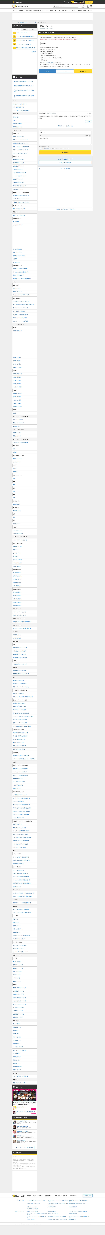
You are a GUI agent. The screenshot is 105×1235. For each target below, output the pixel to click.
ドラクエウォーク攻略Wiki (32, 1208)
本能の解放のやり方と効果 (19, 651)
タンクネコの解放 (17, 559)
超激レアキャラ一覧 (18, 968)
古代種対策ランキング (18, 182)
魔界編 (14, 413)
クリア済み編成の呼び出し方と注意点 (22, 726)
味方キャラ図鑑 (17, 961)
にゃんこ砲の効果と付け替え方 (20, 873)
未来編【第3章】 (17, 383)
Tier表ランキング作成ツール (20, 104)
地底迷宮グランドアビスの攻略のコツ (22, 621)
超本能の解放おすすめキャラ (20, 657)
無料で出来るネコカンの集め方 (20, 768)
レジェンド (67, 10)
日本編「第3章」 (17, 364)
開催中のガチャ (37, 10)
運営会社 (65, 1195)
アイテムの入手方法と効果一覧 (20, 1076)
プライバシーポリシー (38, 1195)
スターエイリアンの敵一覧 (19, 1050)
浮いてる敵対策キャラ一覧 (19, 997)
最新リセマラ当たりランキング (20, 140)
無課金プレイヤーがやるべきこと (21, 687)
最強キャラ (21, 10)
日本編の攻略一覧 (17, 330)
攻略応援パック (17, 932)
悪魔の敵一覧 (16, 1060)
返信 (89, 121)
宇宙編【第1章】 (17, 396)
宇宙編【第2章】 (17, 400)
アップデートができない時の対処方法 (22, 837)
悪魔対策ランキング (18, 179)
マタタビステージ (17, 530)
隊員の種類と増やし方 (18, 863)
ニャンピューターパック (19, 938)
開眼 (14, 491)
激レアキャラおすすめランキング (21, 146)
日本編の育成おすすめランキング (21, 195)
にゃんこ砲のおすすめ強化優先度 (21, 876)
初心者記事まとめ (87, 10)
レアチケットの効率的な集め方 (20, 314)
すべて (64, 71)
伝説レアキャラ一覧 (18, 964)
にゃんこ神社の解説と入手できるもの (22, 860)
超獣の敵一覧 (16, 1063)
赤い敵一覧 (15, 1030)
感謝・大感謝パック (18, 929)
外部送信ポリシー (49, 1195)
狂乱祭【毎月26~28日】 (19, 275)
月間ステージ (16, 523)
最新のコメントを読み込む (65, 126)
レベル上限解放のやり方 (19, 739)
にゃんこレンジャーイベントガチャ (21, 294)
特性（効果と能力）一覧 (19, 1082)
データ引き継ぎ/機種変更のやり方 (21, 831)
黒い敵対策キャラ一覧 (18, 994)
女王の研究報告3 (17, 579)
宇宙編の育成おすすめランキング (21, 202)
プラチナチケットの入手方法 (20, 317)
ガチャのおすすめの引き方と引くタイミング (23, 304)
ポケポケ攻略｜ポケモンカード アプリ (77, 1203)
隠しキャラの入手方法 (18, 742)
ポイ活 (66, 2)
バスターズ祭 (16, 288)
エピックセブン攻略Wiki (53, 1213)
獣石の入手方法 (17, 788)
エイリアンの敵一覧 (18, 1046)
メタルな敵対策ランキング (19, 172)
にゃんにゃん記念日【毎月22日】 (21, 272)
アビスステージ (17, 462)
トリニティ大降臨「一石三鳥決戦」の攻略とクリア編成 (26, 36)
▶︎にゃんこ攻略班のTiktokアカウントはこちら (24, 91)
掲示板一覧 (15, 117)
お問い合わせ (58, 1195)
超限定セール (16, 925)
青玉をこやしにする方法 (19, 749)
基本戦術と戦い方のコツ (19, 703)
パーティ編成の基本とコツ (19, 706)
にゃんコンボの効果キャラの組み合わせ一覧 (23, 893)
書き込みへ (83, 71)
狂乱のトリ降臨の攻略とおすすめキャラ (25, 47)
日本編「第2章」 (17, 360)
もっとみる (33, 51)
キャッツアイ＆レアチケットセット (21, 935)
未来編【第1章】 (17, 377)
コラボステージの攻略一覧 (19, 612)
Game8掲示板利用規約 (48, 62)
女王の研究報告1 (17, 572)
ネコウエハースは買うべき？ (20, 945)
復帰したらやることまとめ (19, 827)
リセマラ (15, 10)
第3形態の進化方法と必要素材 (20, 736)
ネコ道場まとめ (17, 634)
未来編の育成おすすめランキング (21, 199)
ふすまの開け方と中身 (18, 817)
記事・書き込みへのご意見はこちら (65, 209)
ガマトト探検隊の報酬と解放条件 (21, 857)
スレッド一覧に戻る (65, 168)
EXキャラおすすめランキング (20, 153)
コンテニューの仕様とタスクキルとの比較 (23, 716)
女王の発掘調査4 (17, 602)
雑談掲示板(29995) (17, 123)
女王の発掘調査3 (17, 599)
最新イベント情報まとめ (19, 215)
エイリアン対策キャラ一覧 (19, 1004)
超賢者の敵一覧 (17, 1070)
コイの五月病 (16, 262)
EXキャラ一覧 (16, 978)
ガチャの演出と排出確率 (19, 311)
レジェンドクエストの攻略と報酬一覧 (22, 628)
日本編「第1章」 (17, 357)
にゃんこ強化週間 (17, 249)
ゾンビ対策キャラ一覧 (18, 1007)
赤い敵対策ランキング (18, 166)
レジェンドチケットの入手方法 (20, 321)
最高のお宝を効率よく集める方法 (21, 755)
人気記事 (17, 29)
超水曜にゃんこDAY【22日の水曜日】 (22, 278)
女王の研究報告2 (17, 576)
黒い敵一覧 (15, 1033)
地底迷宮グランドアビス (19, 255)
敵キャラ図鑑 (16, 1023)
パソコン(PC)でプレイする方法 (20, 844)
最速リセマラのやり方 (18, 693)
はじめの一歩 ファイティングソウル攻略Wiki (57, 1219)
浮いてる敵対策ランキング (19, 185)
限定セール (15, 922)
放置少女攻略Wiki (73, 1213)
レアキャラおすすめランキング (20, 149)
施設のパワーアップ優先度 (19, 745)
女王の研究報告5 (17, 585)
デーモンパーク (17, 553)
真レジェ (74, 10)
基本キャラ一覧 (17, 981)
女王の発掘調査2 (17, 595)
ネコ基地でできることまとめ (20, 794)
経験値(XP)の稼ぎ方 (18, 778)
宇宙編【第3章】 (17, 403)
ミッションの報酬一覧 (18, 801)
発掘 (14, 497)
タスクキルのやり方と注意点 (20, 719)
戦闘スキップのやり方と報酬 (20, 723)
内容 (40, 136)
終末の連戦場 (16, 504)
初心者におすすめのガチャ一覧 (20, 308)
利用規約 (29, 1195)
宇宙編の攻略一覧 (17, 393)
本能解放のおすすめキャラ (19, 654)
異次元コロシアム (17, 252)
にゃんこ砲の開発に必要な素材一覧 (21, 880)
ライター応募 (88, 1195)
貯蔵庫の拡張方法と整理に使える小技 (22, 808)
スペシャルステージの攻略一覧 (20, 442)
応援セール (15, 919)
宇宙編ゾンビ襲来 (17, 406)
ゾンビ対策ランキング (18, 189)
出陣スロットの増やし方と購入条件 (21, 811)
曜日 (14, 484)
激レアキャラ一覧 (17, 971)
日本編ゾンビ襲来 (17, 367)
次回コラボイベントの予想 (19, 615)
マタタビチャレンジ (18, 533)
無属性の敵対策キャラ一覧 (19, 987)
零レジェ (80, 10)
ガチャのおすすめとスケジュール (21, 301)
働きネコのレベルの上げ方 (19, 709)
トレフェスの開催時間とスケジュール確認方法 (24, 759)
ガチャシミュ (45, 10)
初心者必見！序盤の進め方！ (20, 683)
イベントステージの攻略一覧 (20, 540)
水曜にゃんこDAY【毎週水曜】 (20, 268)
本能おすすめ (53, 10)
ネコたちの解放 (17, 566)
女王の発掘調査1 (17, 592)
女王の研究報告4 (17, 582)
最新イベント (29, 10)
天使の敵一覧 (16, 1043)
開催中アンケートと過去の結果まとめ (22, 902)
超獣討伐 (15, 471)
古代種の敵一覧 (17, 1056)
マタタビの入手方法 (18, 785)
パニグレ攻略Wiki (30, 1219)
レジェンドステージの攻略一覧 (23, 44)
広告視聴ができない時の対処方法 (21, 840)
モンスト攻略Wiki (73, 1206)
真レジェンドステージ (18, 423)
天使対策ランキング (18, 169)
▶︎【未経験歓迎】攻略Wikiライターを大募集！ (24, 96)
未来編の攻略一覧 (17, 373)
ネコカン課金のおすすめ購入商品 (21, 909)
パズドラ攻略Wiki (52, 1206)
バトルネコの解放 (17, 563)
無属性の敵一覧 (17, 1027)
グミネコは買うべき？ (18, 948)
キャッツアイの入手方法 (19, 781)
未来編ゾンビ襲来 (17, 387)
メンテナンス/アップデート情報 (20, 834)
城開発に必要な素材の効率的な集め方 (22, 883)
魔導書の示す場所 (17, 546)
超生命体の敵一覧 (17, 1066)
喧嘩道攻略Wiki (72, 1219)
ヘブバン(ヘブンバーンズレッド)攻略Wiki (78, 1211)
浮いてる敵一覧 (17, 1037)
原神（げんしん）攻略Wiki (32, 1211)
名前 (40, 130)
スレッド (33, 29)
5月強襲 (15, 259)
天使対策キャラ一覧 (18, 1010)
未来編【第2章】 (17, 380)
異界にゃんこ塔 (17, 436)
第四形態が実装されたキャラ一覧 (21, 673)
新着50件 (48, 71)
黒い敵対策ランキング (18, 162)
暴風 (14, 478)
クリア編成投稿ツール (18, 107)
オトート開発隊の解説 (18, 870)
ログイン (89, 2)
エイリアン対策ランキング (19, 176)
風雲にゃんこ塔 (17, 432)
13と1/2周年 (16, 221)
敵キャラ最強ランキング (19, 208)
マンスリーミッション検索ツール (21, 110)
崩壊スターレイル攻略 (31, 1206)
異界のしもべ (16, 549)
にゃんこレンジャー (18, 225)
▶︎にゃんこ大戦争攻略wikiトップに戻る (23, 81)
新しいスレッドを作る (65, 162)
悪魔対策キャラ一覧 (18, 1017)
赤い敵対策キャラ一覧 (18, 991)
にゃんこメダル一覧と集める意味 (21, 814)
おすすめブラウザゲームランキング (25, 1147)
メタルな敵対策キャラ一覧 (19, 1001)
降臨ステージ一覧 (17, 458)
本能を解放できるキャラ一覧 (20, 647)
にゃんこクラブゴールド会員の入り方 (22, 912)
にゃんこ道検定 (17, 638)
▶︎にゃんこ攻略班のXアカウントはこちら (24, 85)
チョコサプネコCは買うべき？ (20, 952)
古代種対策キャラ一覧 (18, 1014)
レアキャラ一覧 (17, 974)
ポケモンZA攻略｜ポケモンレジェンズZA (36, 1200)
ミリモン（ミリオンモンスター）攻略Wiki (57, 1216)
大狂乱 (14, 452)
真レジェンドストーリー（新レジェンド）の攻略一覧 (26, 40)
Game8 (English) (73, 1195)
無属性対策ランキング (18, 159)
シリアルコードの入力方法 (19, 847)
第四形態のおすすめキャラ (19, 670)
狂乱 (59, 10)
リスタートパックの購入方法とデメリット (23, 696)
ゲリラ (14, 468)
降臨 (63, 10)
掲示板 (24, 29)
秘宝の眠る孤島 (17, 510)
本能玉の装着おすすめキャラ (20, 664)
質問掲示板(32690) (17, 127)
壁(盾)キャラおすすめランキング (21, 143)
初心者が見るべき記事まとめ (20, 680)
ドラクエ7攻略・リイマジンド (33, 1203)
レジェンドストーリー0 (18, 426)
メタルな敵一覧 (17, 1040)
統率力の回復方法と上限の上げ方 (21, 713)
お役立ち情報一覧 (17, 824)
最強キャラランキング (21, 32)
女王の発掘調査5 (17, 605)
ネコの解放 (15, 556)
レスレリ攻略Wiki (52, 1211)
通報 (90, 113)
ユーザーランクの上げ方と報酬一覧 (21, 798)
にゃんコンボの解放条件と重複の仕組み (22, 896)
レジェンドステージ (18, 419)
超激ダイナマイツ (17, 291)
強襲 (14, 517)
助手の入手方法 (17, 886)
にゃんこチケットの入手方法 (20, 772)
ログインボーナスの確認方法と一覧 (21, 804)
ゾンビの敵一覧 (17, 1053)
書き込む (65, 152)
